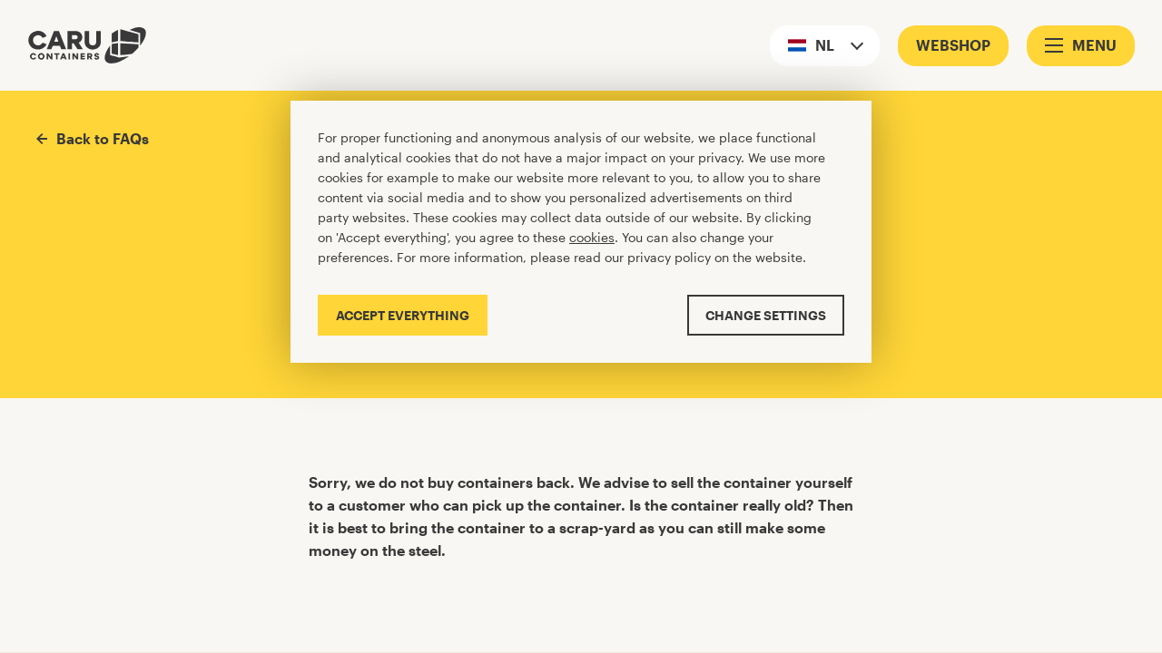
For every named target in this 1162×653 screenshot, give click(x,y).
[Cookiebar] (581, 232)
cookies (592, 237)
